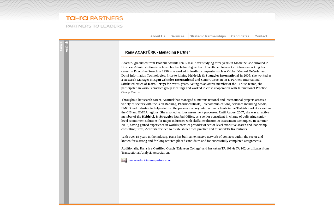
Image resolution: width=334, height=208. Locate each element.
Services (178, 36)
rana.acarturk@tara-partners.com (150, 160)
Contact (261, 36)
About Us (157, 36)
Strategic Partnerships (208, 36)
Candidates (240, 36)
